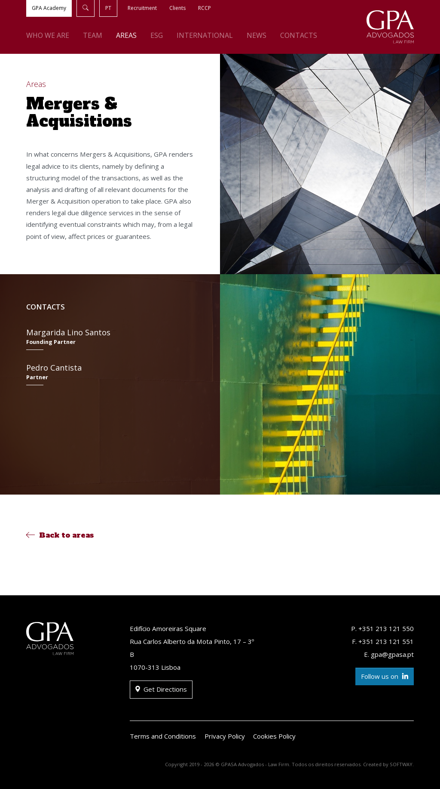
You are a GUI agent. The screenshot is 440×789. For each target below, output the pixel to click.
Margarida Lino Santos (109, 338)
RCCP (204, 8)
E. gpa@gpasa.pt (389, 654)
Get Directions (161, 689)
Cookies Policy (274, 736)
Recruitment (142, 8)
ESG (156, 35)
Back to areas (60, 535)
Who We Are (47, 35)
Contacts (298, 35)
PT (108, 8)
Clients (177, 8)
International (205, 35)
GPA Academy (49, 8)
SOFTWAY (401, 764)
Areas (126, 35)
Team (92, 35)
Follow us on (384, 676)
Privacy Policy (225, 736)
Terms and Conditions (163, 736)
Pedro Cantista (109, 373)
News (256, 35)
